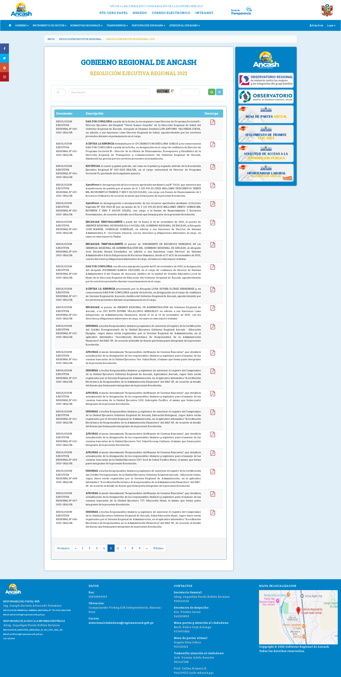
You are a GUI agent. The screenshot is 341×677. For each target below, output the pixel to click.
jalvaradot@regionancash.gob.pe (27, 614)
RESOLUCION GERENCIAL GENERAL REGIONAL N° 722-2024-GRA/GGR (37, 610)
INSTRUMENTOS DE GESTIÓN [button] (50, 25)
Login (331, 25)
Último (158, 548)
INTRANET (204, 12)
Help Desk (316, 25)
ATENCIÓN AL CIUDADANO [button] (184, 25)
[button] (219, 92)
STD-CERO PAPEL (113, 12)
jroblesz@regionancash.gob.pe (26, 634)
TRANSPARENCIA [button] (117, 25)
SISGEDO (140, 12)
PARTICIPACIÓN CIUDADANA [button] (148, 25)
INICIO (51, 39)
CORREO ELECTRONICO (171, 12)
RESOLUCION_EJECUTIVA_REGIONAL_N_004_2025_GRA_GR (32, 629)
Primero (63, 548)
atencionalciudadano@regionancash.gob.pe (121, 623)
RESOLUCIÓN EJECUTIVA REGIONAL (80, 39)
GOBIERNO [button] (22, 25)
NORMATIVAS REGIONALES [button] (86, 25)
